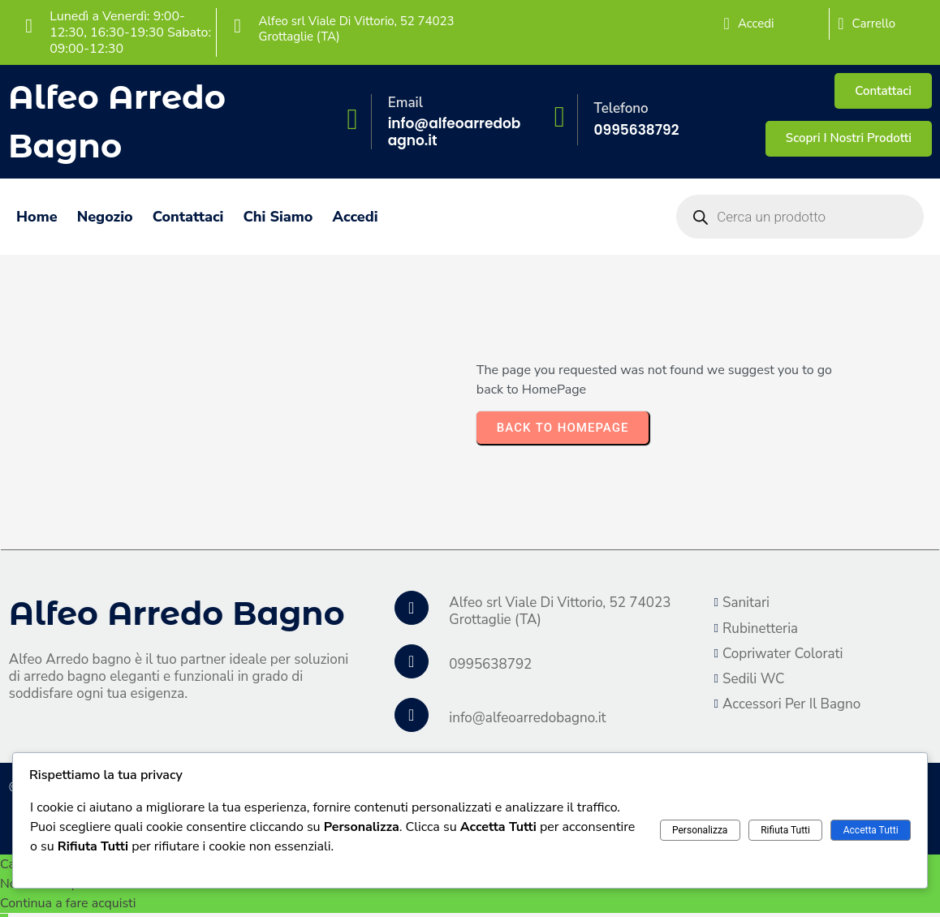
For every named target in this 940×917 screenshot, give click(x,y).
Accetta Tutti (871, 830)
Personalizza (699, 830)
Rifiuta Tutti (785, 830)
